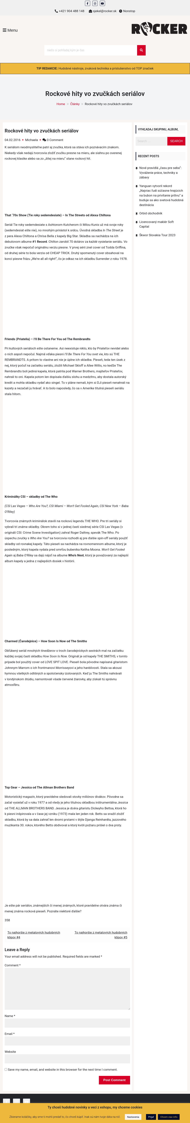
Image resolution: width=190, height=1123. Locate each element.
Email (10, 1034)
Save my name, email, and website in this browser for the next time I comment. (62, 1069)
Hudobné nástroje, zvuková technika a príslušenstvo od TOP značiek (105, 68)
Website (10, 1052)
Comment (13, 965)
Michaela (31, 140)
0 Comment (55, 140)
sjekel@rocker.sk (105, 11)
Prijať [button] (151, 1117)
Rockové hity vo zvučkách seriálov (41, 131)
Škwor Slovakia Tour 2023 (157, 235)
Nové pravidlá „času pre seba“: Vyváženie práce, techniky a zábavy (160, 172)
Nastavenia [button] (133, 1117)
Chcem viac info (168, 1117)
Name (10, 1016)
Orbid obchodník (150, 213)
